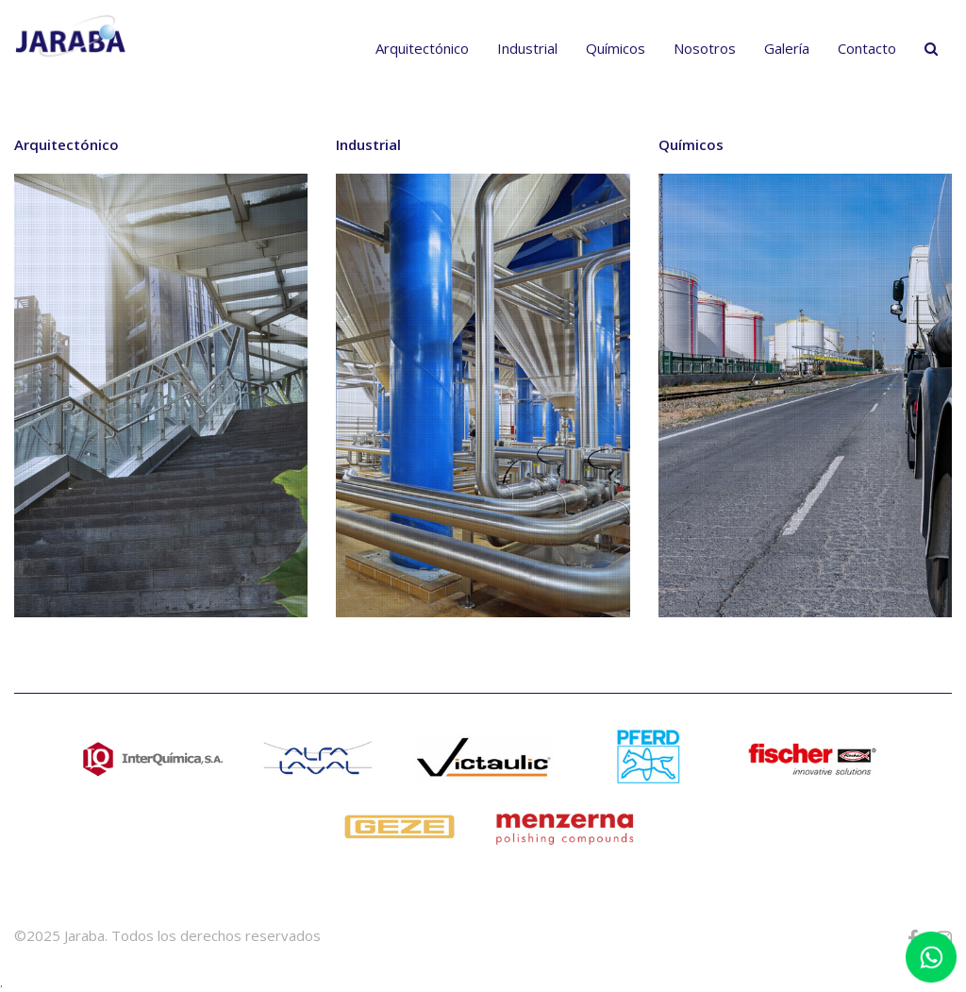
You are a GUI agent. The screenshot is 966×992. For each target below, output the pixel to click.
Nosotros (705, 48)
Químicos (615, 48)
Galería (786, 48)
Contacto (867, 48)
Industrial (527, 48)
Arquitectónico (422, 48)
